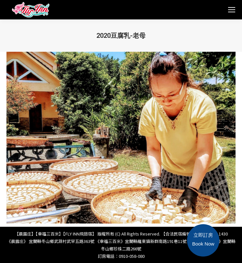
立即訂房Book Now (203, 239)
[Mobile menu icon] (232, 10)
